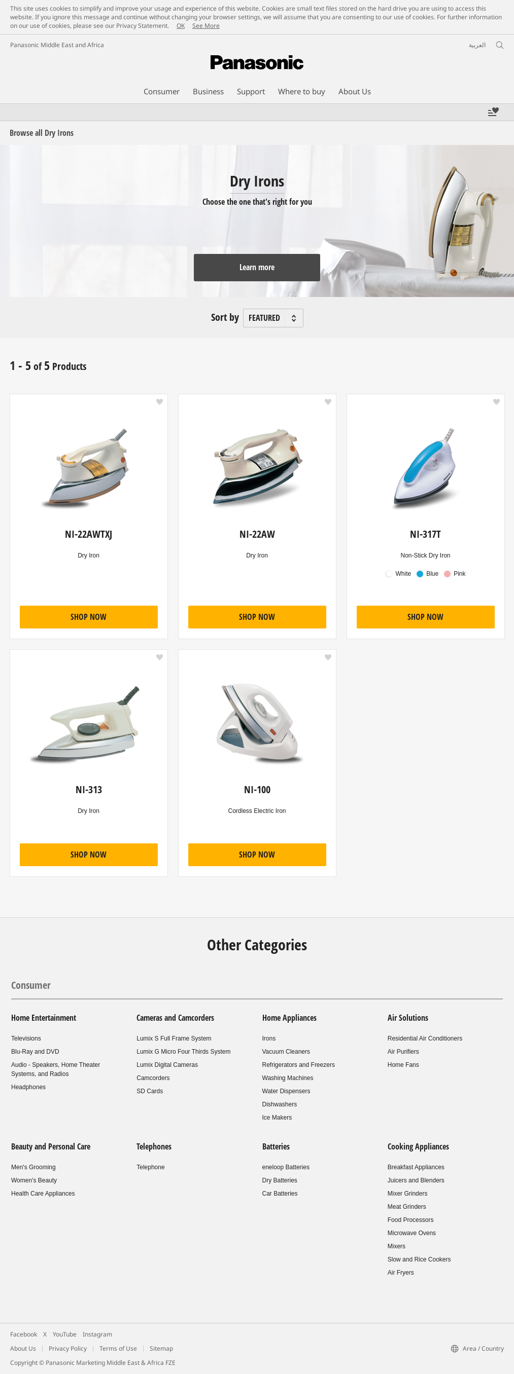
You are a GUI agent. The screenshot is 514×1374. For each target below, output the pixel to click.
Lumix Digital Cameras (167, 1064)
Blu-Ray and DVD (35, 1051)
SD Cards (149, 1091)
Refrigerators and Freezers (298, 1064)
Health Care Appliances (43, 1193)
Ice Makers (277, 1117)
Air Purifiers (403, 1051)
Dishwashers (279, 1104)
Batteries (276, 1146)
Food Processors (411, 1219)
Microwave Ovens (412, 1233)
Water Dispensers (286, 1091)
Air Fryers (401, 1272)
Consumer (31, 985)
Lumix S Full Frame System (173, 1038)
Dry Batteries (279, 1180)
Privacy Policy (68, 1348)
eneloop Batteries (286, 1167)
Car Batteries (280, 1193)
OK (181, 25)
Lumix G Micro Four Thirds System (183, 1051)
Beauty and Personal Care (50, 1146)
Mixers (396, 1246)
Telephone (150, 1167)
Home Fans (403, 1064)
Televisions (26, 1038)
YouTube (65, 1334)
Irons (269, 1038)
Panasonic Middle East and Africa (57, 45)
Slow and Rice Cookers (419, 1259)
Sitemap (161, 1348)
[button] (159, 402)
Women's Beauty (34, 1180)
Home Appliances (289, 1017)
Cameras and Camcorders (175, 1017)
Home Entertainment (43, 1017)
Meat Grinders (407, 1206)
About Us (23, 1348)
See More (206, 25)
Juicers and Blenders (416, 1180)
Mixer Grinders (408, 1193)
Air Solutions (408, 1017)
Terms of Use (118, 1348)
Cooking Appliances (418, 1146)
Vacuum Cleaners (286, 1051)
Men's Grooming (33, 1167)
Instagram (97, 1334)
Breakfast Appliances (416, 1167)
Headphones (28, 1087)
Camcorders (152, 1078)
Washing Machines (288, 1078)
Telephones (154, 1146)
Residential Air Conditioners (425, 1038)
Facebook (23, 1334)
